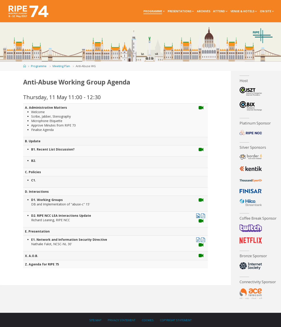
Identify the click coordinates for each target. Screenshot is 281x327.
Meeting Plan (61, 66)
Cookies (148, 320)
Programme (39, 66)
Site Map (95, 320)
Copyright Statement (176, 320)
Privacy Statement (121, 320)
